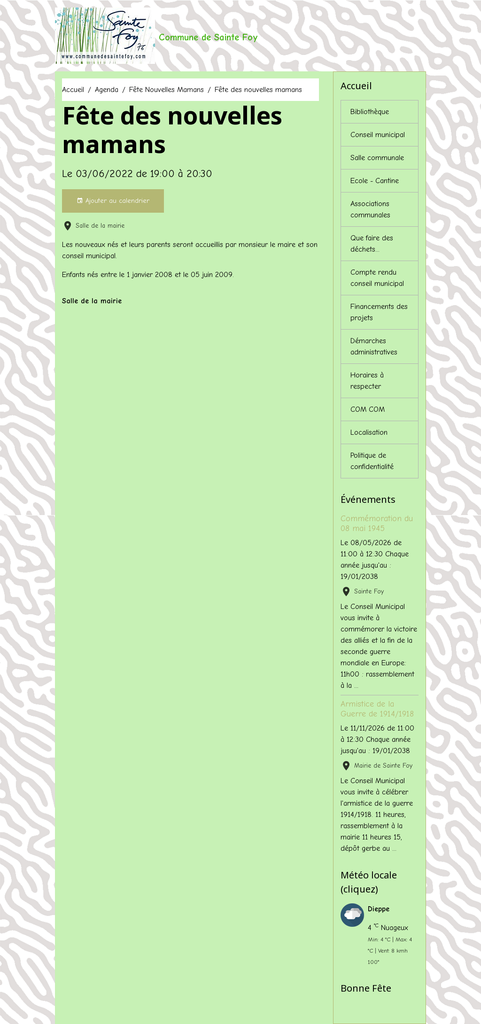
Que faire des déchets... (371, 244)
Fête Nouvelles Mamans (166, 89)
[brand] (156, 36)
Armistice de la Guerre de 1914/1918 (377, 708)
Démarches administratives (373, 346)
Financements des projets (379, 312)
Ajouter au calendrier (113, 201)
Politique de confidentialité (372, 461)
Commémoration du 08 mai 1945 (377, 523)
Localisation (369, 432)
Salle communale (377, 158)
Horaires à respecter (367, 381)
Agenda (106, 89)
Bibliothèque (369, 112)
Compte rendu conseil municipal (377, 278)
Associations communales (370, 209)
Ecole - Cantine (374, 181)
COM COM (367, 409)
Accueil (73, 89)
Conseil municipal (377, 135)
